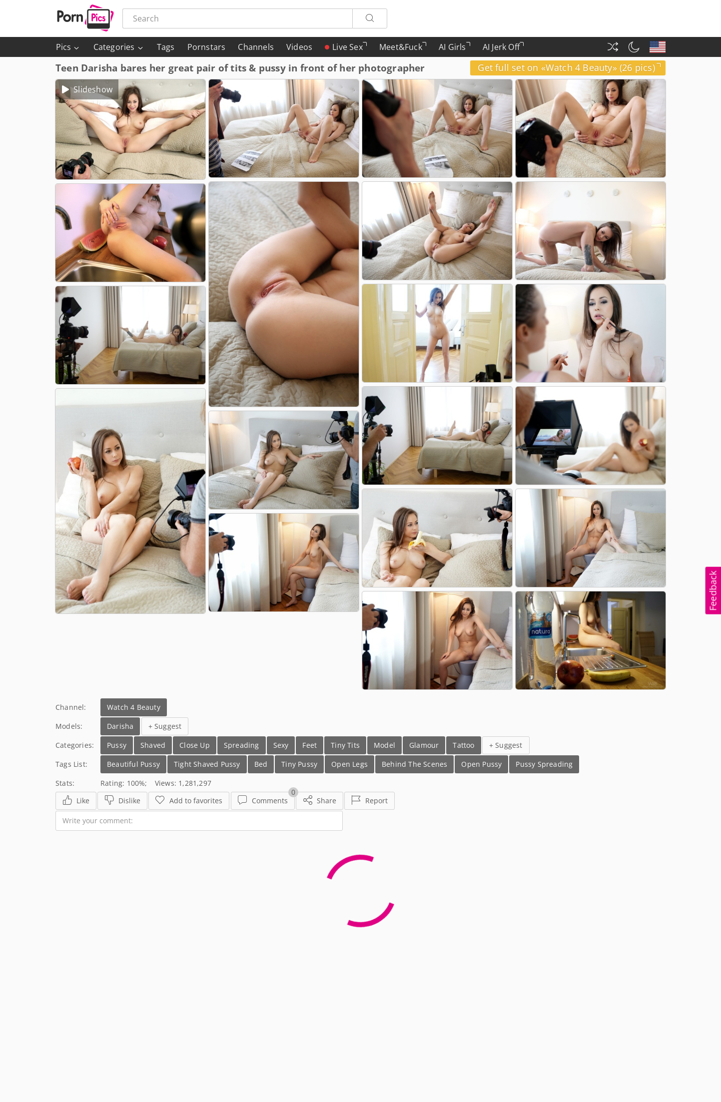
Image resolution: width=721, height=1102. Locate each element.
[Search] (369, 18)
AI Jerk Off (503, 49)
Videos (299, 46)
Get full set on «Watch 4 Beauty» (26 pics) (569, 67)
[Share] (319, 801)
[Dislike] (122, 801)
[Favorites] (188, 801)
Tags (166, 46)
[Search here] (237, 18)
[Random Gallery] (612, 47)
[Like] (75, 801)
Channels (256, 46)
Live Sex (346, 47)
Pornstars (206, 46)
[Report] (369, 801)
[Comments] (263, 801)
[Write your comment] (199, 821)
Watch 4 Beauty (133, 707)
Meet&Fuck (402, 49)
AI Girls (454, 49)
